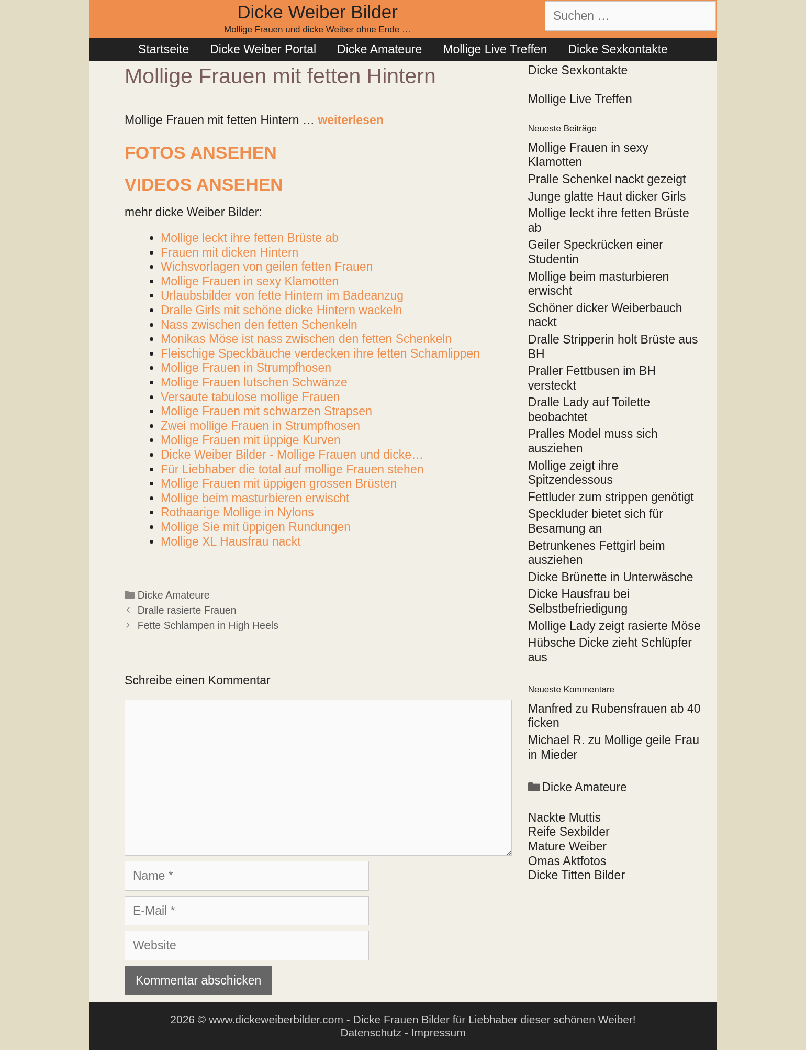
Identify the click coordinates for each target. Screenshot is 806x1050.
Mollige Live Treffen (495, 49)
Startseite (163, 49)
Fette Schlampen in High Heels (208, 625)
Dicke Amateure (379, 49)
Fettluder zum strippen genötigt (611, 497)
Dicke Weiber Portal (263, 49)
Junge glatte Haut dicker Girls (607, 196)
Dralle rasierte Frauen (187, 610)
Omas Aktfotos (567, 861)
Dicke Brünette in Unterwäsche (610, 577)
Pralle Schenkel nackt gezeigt (607, 179)
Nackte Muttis (564, 817)
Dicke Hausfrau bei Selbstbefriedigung (579, 601)
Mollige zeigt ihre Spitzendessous (573, 473)
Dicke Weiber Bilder (317, 12)
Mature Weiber (567, 846)
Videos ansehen (204, 184)
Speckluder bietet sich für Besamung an (595, 521)
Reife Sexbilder (569, 831)
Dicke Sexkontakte (617, 49)
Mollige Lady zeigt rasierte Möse (614, 626)
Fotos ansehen (201, 152)
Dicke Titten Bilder (576, 875)
